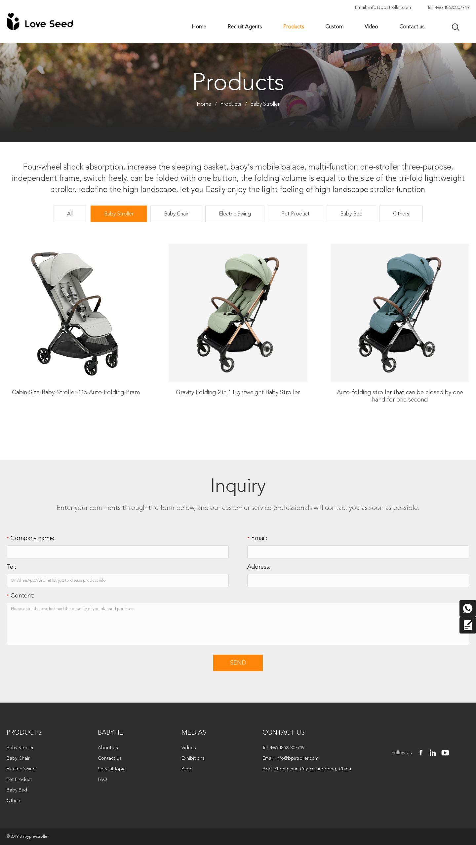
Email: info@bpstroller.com (383, 7)
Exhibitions (193, 758)
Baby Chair (176, 214)
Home (204, 104)
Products (230, 104)
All (70, 214)
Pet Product (295, 214)
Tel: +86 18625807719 (448, 7)
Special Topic (111, 769)
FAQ (102, 779)
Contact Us (110, 758)
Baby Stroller (265, 104)
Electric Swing (235, 214)
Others (401, 214)
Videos (188, 748)
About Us (108, 748)
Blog (186, 769)
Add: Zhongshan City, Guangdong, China (306, 769)
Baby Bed (351, 214)
